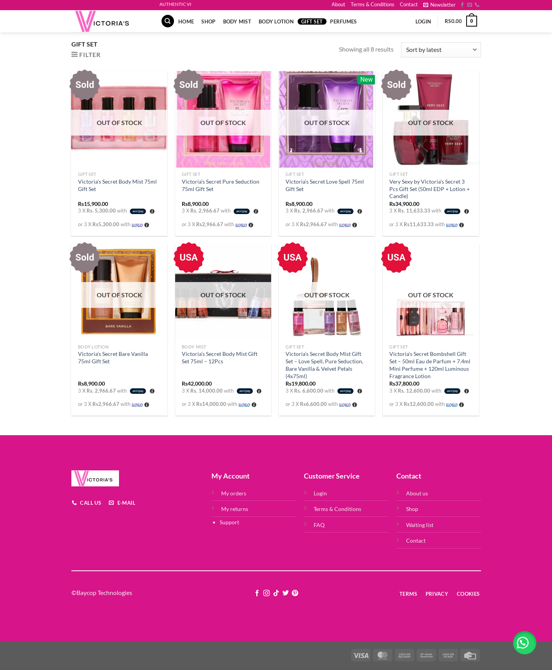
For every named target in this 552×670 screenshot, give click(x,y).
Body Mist (237, 21)
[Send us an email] (469, 5)
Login (320, 493)
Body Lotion (276, 21)
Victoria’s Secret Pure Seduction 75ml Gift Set (220, 185)
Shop (208, 21)
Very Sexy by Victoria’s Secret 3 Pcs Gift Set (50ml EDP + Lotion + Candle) (429, 188)
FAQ (319, 525)
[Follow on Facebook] (462, 5)
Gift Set (312, 21)
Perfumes (343, 21)
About (338, 4)
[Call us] (477, 5)
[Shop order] (441, 49)
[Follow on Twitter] (285, 593)
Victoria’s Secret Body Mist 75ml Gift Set (117, 185)
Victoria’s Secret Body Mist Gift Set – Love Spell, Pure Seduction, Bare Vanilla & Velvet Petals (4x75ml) (324, 364)
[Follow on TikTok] (276, 593)
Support (229, 522)
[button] (524, 642)
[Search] (168, 21)
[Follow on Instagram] (266, 593)
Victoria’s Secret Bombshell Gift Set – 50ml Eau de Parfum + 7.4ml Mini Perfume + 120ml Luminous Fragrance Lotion (429, 364)
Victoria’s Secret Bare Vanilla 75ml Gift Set (113, 357)
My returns (234, 509)
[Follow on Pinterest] (295, 593)
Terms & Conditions (372, 4)
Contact (409, 4)
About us (417, 493)
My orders (233, 493)
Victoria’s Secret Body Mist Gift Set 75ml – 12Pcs (219, 357)
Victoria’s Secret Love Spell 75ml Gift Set (325, 185)
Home (186, 21)
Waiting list (419, 525)
